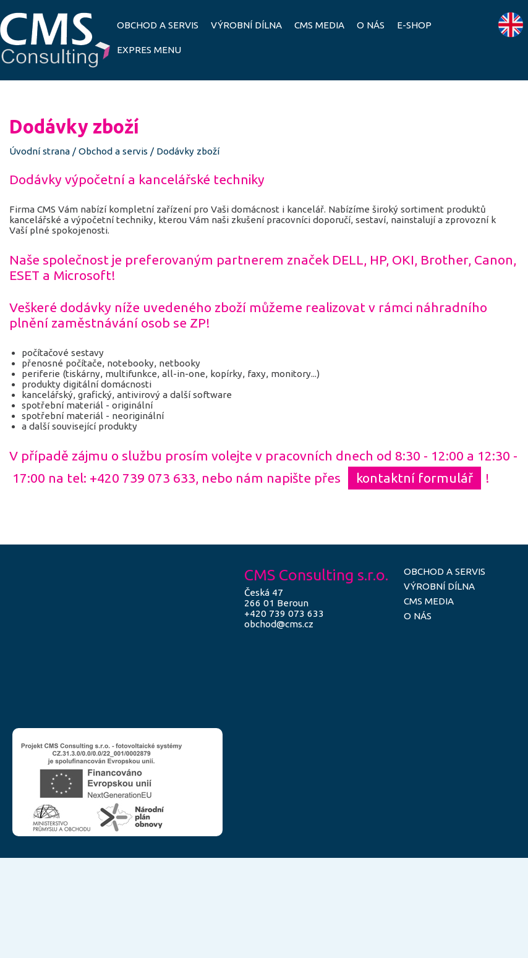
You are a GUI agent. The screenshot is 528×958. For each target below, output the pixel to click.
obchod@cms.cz (278, 624)
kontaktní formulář (414, 477)
